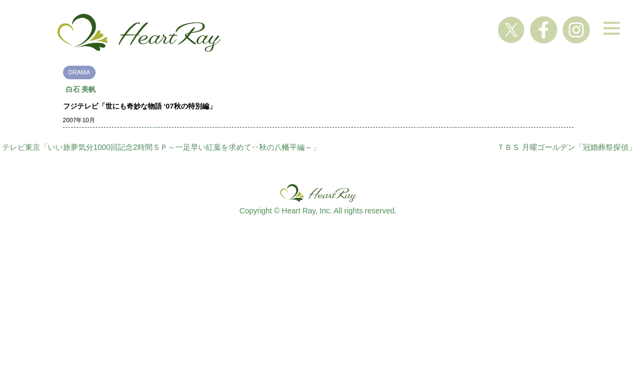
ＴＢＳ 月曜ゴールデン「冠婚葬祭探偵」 (566, 147)
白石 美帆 (81, 89)
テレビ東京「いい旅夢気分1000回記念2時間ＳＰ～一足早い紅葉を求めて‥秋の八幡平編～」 (161, 147)
